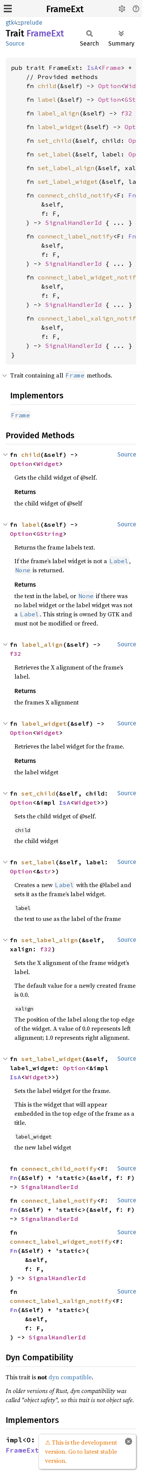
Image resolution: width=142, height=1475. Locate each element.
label (46, 99)
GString (49, 533)
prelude (31, 22)
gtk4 (11, 22)
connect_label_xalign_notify (88, 318)
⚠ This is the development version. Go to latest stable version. (81, 1451)
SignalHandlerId (73, 222)
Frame (111, 67)
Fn (132, 195)
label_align (58, 113)
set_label (54, 154)
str (45, 871)
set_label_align (65, 168)
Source (15, 43)
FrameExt (65, 9)
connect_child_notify (75, 195)
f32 (126, 113)
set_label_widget (67, 181)
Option (109, 86)
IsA (92, 67)
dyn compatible (70, 1377)
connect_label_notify (75, 236)
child (46, 86)
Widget (47, 463)
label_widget (60, 127)
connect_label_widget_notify (88, 277)
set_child (54, 140)
